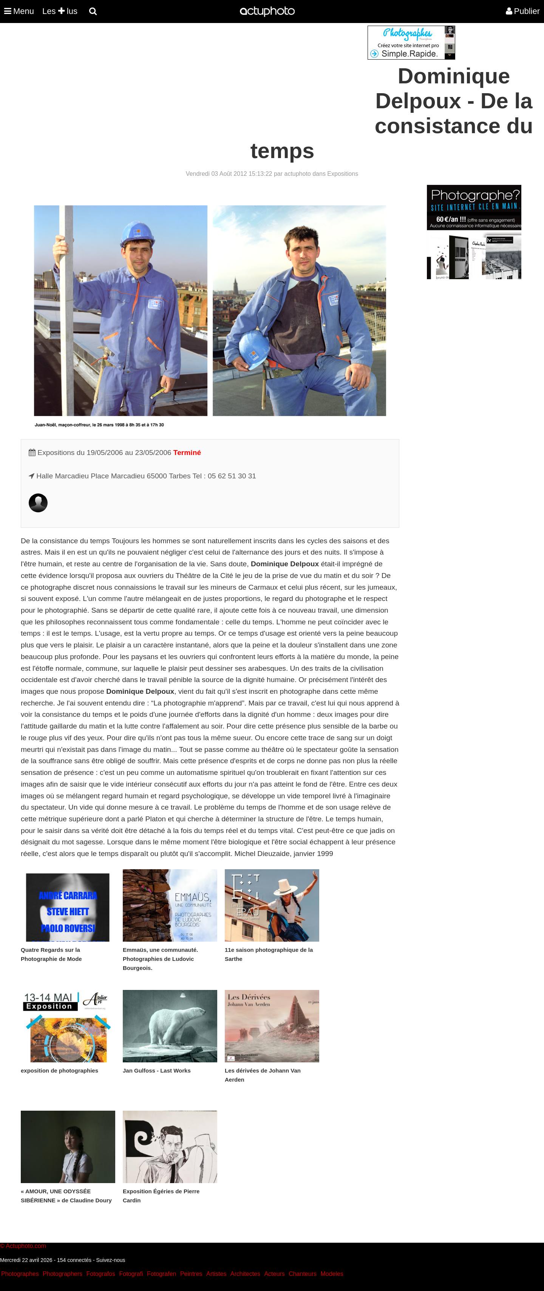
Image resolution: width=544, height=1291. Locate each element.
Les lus (59, 11)
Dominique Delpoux (285, 564)
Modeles (331, 1274)
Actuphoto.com (26, 1246)
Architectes (245, 1274)
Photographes (20, 1274)
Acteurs (274, 1274)
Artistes (216, 1274)
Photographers (62, 1274)
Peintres (191, 1274)
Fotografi (131, 1274)
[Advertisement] (226, 78)
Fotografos (101, 1274)
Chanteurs (303, 1274)
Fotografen (161, 1274)
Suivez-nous (110, 1260)
